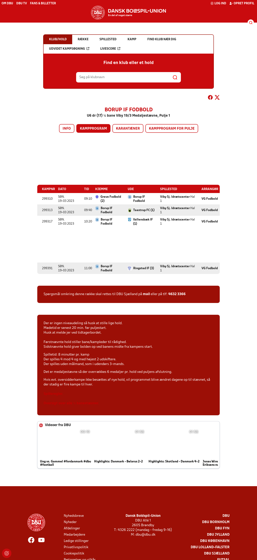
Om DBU (7, 3)
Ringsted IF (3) (143, 268)
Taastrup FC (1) (144, 210)
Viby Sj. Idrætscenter (175, 196)
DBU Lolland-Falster (210, 547)
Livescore (110, 48)
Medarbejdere (74, 534)
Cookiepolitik (74, 553)
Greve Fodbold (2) (110, 198)
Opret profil (241, 3)
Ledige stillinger (76, 541)
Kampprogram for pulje (172, 128)
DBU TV (21, 3)
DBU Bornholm (216, 522)
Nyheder (70, 522)
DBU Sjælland (217, 553)
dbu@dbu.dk (145, 534)
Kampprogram (93, 128)
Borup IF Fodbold (139, 198)
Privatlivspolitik (76, 547)
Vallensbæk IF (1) (143, 221)
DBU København (215, 541)
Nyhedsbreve (74, 515)
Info (67, 128)
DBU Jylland (218, 534)
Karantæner (128, 128)
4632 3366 (177, 294)
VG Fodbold (209, 198)
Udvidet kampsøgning (69, 48)
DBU (226, 515)
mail (146, 294)
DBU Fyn (222, 528)
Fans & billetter (43, 3)
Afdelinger (72, 528)
